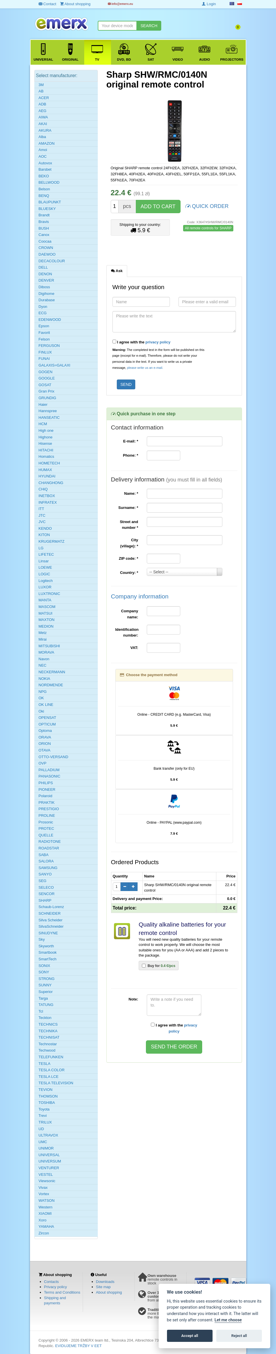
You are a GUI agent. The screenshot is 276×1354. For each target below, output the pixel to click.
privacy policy (157, 342)
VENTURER (49, 1168)
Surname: (128, 507)
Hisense (45, 443)
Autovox (45, 163)
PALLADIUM (49, 770)
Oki (41, 711)
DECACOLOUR (52, 261)
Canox (44, 235)
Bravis (44, 222)
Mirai (43, 639)
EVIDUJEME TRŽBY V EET (78, 1346)
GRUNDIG (47, 398)
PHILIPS (46, 783)
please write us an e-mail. (145, 367)
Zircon (44, 1233)
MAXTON (47, 620)
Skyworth (46, 946)
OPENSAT (47, 717)
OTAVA (44, 750)
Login (209, 4)
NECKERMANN (52, 672)
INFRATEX (48, 502)
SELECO (46, 887)
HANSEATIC (49, 417)
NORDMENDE (51, 685)
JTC (42, 515)
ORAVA (45, 737)
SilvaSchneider (51, 926)
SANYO (45, 874)
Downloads (105, 1281)
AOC (43, 156)
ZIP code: (128, 558)
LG (41, 548)
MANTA (45, 600)
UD (41, 1129)
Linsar (44, 561)
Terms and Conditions (62, 1292)
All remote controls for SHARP (208, 228)
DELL (43, 267)
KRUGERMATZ (52, 541)
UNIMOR (46, 1148)
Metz (43, 632)
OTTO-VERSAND (53, 757)
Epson (44, 326)
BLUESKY (47, 209)
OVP (42, 763)
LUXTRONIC (49, 594)
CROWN (46, 247)
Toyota (44, 1109)
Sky (42, 939)
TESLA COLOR (52, 1070)
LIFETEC (46, 554)
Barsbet (45, 169)
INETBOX (47, 496)
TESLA (44, 1063)
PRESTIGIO (49, 809)
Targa (43, 998)
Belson (44, 189)
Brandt (44, 215)
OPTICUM (47, 724)
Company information (140, 596)
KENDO (45, 528)
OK (41, 698)
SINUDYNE (48, 933)
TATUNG (46, 1005)
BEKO (44, 176)
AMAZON (47, 143)
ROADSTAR (49, 848)
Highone (45, 437)
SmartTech (48, 959)
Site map (103, 1287)
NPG (43, 691)
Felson (44, 339)
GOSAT (45, 385)
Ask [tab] (117, 270)
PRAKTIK (47, 802)
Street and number (129, 525)
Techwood (47, 1050)
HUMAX (45, 470)
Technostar (48, 1044)
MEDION (46, 626)
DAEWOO (47, 254)
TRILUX (45, 1122)
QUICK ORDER (207, 205)
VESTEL (46, 1174)
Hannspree (48, 411)
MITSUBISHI (49, 646)
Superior (46, 992)
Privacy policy (55, 1287)
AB (41, 91)
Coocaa (45, 241)
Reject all (239, 1335)
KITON (44, 535)
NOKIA (44, 678)
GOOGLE (47, 378)
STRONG (47, 979)
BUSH (44, 228)
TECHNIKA (48, 1031)
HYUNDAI (47, 476)
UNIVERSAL (49, 1155)
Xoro (42, 1220)
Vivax (43, 1187)
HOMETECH (49, 463)
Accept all (189, 1335)
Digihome (47, 293)
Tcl (41, 1011)
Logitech (46, 581)
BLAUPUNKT (50, 202)
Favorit (44, 332)
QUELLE (46, 835)
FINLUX (45, 352)
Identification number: (127, 632)
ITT (41, 509)
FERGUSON (49, 345)
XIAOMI (45, 1213)
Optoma (45, 730)
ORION (45, 743)
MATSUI (45, 613)
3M (41, 85)
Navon (44, 659)
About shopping (109, 1292)
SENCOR (47, 894)
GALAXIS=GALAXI (54, 365)
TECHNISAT (49, 1037)
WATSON (47, 1200)
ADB (42, 104)
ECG (43, 313)
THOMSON (48, 1096)
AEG (42, 111)
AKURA (45, 130)
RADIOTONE (50, 841)
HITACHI (46, 450)
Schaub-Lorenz (51, 907)
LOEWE (45, 567)
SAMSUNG (48, 868)
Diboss (44, 287)
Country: (129, 572)
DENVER (46, 280)
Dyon (43, 306)
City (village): (129, 543)
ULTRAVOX (48, 1135)
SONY (44, 972)
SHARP (45, 900)
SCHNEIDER (50, 913)
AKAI (43, 124)
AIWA (43, 117)
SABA (44, 855)
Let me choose (228, 1320)
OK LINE (46, 704)
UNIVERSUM (50, 1161)
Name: (131, 493)
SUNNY (45, 985)
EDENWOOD (50, 319)
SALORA (46, 861)
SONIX (44, 966)
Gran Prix (47, 391)
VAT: (134, 648)
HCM (43, 424)
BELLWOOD (49, 182)
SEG (42, 881)
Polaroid (45, 796)
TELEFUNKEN (51, 1057)
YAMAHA (46, 1226)
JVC (42, 522)
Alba (42, 137)
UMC (43, 1142)
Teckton (45, 1018)
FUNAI (44, 358)
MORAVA (46, 652)
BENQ (44, 196)
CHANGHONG (51, 483)
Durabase (47, 300)
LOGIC (44, 574)
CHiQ (43, 489)
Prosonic (46, 822)
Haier (43, 404)
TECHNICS (48, 1024)
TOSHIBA (47, 1102)
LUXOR (45, 587)
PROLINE (47, 815)
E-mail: (130, 441)
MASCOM (47, 607)
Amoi (43, 150)
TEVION (45, 1089)
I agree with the (141, 342)
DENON (45, 274)
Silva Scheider (51, 920)
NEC (42, 665)
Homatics (46, 456)
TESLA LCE (49, 1076)
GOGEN (45, 372)
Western (45, 1207)
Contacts (51, 1281)
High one (46, 430)
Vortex (44, 1194)
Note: (133, 999)
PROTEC (46, 828)
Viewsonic (47, 1181)
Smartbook (48, 952)
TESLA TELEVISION (56, 1083)
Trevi (43, 1115)
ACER (44, 98)
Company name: (129, 614)
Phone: (130, 455)
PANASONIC (50, 776)
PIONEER (47, 789)
